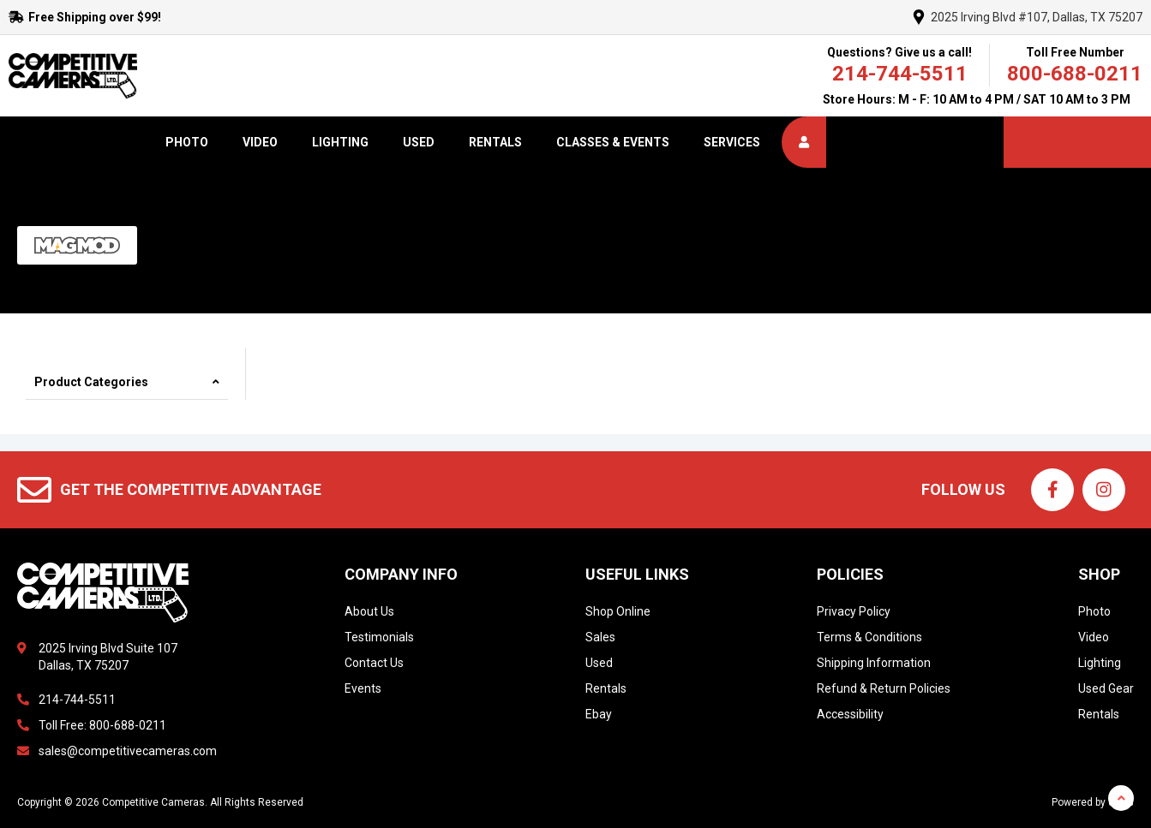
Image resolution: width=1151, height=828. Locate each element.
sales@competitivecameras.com (128, 751)
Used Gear (1106, 688)
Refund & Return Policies (883, 688)
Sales (600, 637)
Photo (186, 142)
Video (260, 142)
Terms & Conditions (869, 637)
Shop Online (617, 611)
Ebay (598, 714)
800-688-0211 (1074, 74)
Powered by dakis (1093, 802)
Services (732, 142)
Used (419, 142)
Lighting (340, 142)
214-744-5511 (900, 74)
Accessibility (850, 714)
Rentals (495, 142)
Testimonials (379, 637)
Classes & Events (612, 142)
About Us (369, 611)
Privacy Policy (853, 611)
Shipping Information (874, 663)
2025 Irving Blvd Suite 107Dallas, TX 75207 (108, 656)
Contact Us (374, 663)
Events (363, 688)
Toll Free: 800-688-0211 (102, 725)
